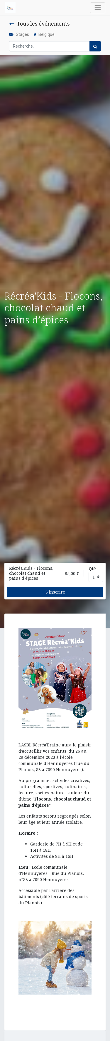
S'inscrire (55, 592)
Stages (19, 34)
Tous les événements (39, 23)
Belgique (44, 34)
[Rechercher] (95, 46)
